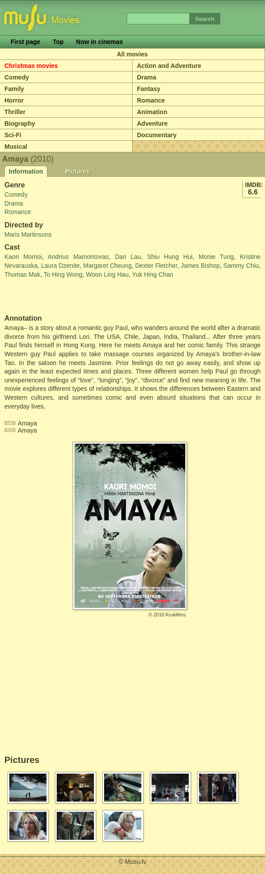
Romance (151, 100)
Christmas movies (31, 65)
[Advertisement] (56, 296)
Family (14, 88)
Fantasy (148, 88)
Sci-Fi (12, 135)
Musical (15, 146)
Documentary (156, 135)
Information (26, 171)
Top (58, 41)
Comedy (16, 77)
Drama (146, 77)
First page (25, 41)
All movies (132, 54)
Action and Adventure (169, 65)
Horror (14, 100)
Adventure (152, 123)
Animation (152, 111)
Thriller (14, 111)
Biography (19, 123)
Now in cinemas (99, 41)
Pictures (77, 171)
